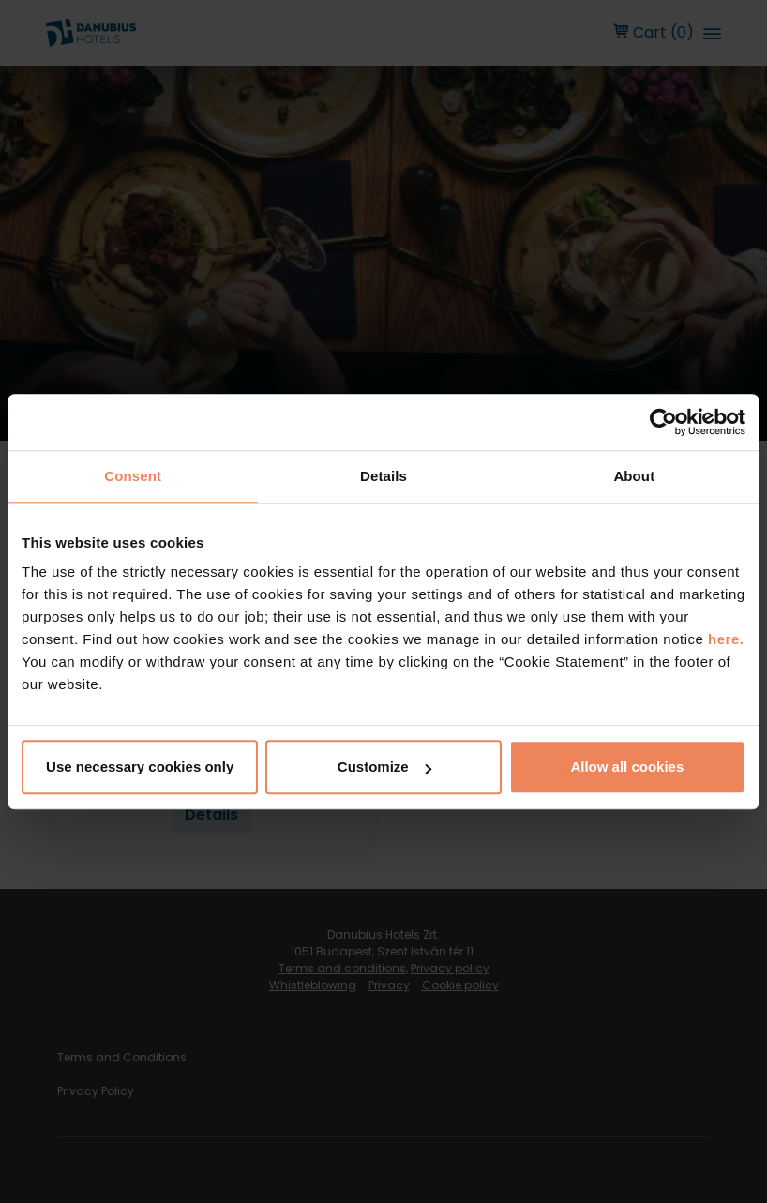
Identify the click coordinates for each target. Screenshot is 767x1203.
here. (726, 639)
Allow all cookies (627, 766)
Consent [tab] (132, 476)
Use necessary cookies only (139, 766)
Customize (384, 766)
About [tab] (633, 476)
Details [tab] (383, 476)
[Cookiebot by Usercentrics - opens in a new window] (663, 422)
